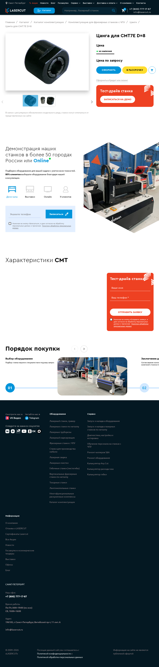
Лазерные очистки (59, 462)
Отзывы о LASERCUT (15, 528)
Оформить (109, 70)
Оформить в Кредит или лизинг (112, 80)
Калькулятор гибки (97, 474)
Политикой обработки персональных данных (60, 656)
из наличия (106, 51)
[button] (92, 102)
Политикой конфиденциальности (54, 653)
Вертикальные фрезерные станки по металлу (63, 475)
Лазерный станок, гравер (62, 420)
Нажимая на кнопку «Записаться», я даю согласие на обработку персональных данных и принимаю (41, 226)
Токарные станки (58, 482)
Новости (44, 3)
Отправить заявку (130, 311)
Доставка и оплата (107, 3)
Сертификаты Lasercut (16, 533)
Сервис (75, 3)
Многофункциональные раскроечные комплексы (62, 495)
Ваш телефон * (120, 297)
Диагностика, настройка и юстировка (100, 436)
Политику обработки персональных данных (131, 324)
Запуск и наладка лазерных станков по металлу (101, 428)
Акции (33, 3)
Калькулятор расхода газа (100, 468)
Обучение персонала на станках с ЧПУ (104, 445)
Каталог (44, 10)
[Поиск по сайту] (89, 10)
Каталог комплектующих (62, 501)
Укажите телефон (20, 214)
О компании (127, 3)
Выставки (88, 3)
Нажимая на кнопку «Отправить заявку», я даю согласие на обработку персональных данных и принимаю (131, 322)
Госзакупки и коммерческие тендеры (19, 552)
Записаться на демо (118, 99)
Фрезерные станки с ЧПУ (62, 442)
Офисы (9, 564)
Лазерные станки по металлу (64, 426)
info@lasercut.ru (142, 12)
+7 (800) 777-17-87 (140, 9)
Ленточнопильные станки (63, 487)
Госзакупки (63, 3)
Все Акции (10, 539)
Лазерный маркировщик (62, 437)
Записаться (58, 214)
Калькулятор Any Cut (98, 463)
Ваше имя (117, 288)
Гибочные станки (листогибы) (65, 467)
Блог (53, 3)
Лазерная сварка (58, 456)
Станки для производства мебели (62, 450)
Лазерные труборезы (60, 431)
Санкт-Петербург (15, 584)
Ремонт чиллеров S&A (98, 451)
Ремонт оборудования (98, 457)
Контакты (141, 3)
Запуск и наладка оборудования (103, 420)
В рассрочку (134, 70)
